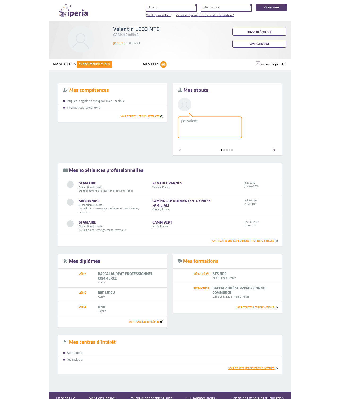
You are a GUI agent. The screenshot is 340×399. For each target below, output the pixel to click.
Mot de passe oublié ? (158, 15)
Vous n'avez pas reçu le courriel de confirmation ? (205, 15)
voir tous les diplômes (145, 321)
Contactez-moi (259, 44)
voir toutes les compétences (141, 116)
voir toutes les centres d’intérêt (253, 368)
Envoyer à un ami (259, 32)
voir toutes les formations (257, 307)
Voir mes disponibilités (274, 64)
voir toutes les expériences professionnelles (244, 240)
